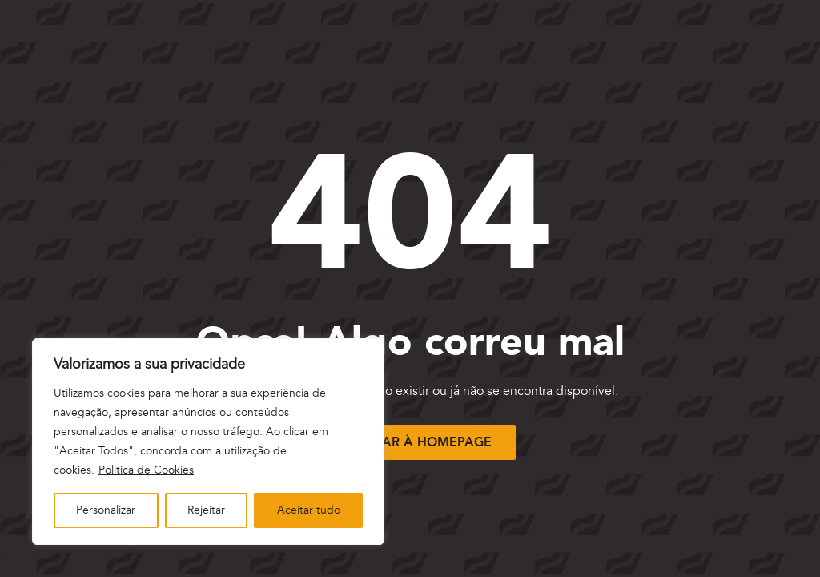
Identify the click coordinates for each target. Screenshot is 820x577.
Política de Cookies (146, 470)
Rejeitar (206, 510)
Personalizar (105, 510)
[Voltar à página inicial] (409, 442)
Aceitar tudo (308, 510)
